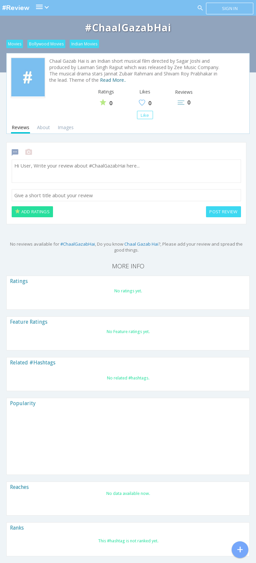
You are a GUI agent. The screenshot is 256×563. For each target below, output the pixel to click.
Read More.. (113, 80)
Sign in (230, 8)
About (43, 127)
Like (145, 115)
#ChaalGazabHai (77, 244)
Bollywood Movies (46, 44)
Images (66, 127)
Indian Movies (84, 44)
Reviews (20, 127)
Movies (14, 44)
